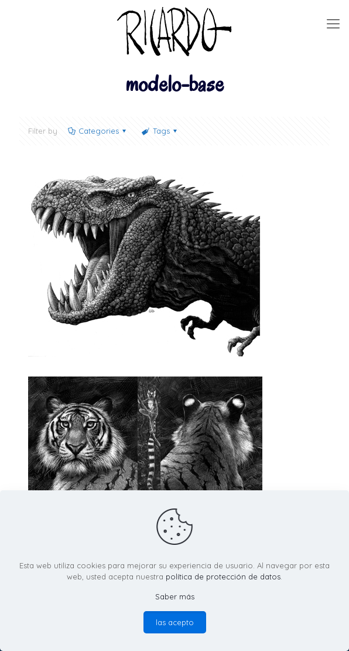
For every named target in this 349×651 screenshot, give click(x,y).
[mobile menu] (333, 23)
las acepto (175, 622)
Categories (97, 130)
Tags (160, 130)
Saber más (174, 596)
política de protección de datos (223, 576)
